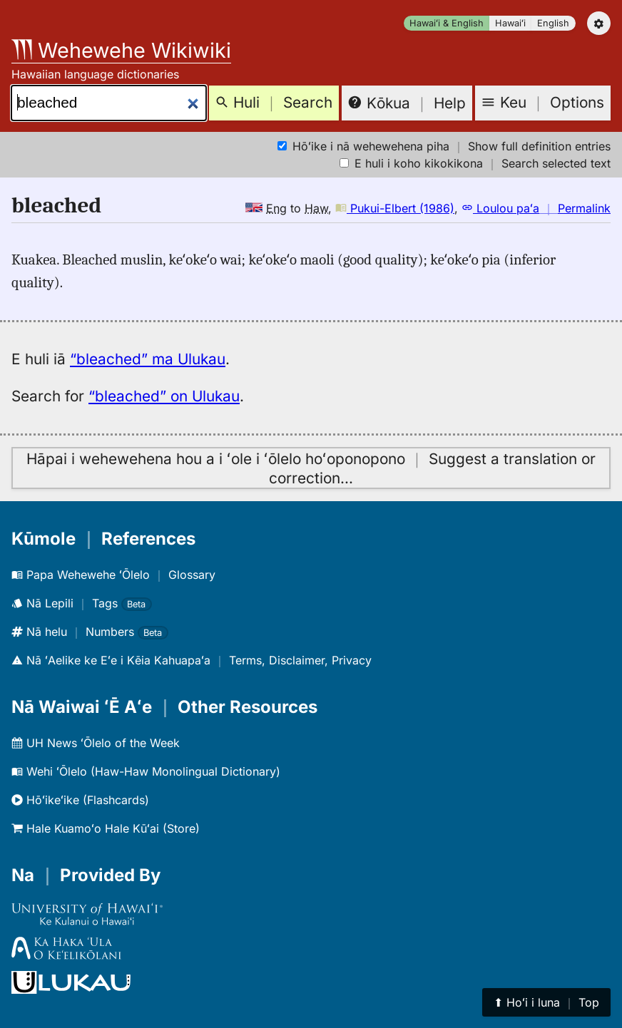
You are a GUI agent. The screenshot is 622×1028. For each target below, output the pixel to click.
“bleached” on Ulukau (164, 396)
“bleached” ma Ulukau (147, 359)
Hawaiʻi (510, 23)
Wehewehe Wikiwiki (121, 50)
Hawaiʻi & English (446, 23)
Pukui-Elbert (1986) (394, 208)
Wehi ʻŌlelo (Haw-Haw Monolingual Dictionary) (145, 771)
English (553, 23)
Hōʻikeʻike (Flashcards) (80, 800)
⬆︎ (546, 1002)
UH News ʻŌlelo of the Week (95, 743)
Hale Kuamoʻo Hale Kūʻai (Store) (105, 828)
